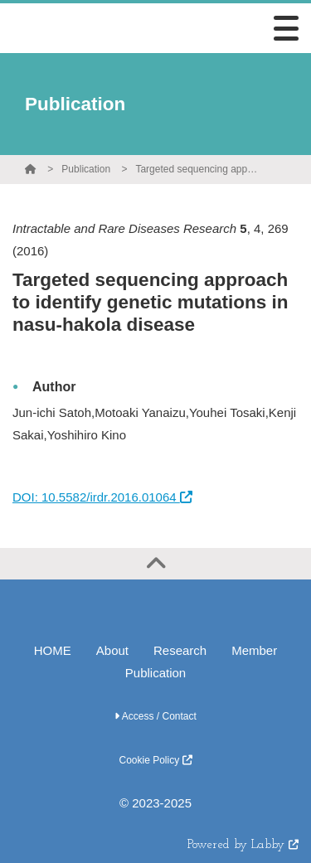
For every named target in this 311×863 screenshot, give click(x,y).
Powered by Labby (243, 845)
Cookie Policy (155, 760)
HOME (52, 650)
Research (180, 650)
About (112, 650)
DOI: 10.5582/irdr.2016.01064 (102, 497)
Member (254, 650)
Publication (85, 169)
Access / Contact (155, 716)
